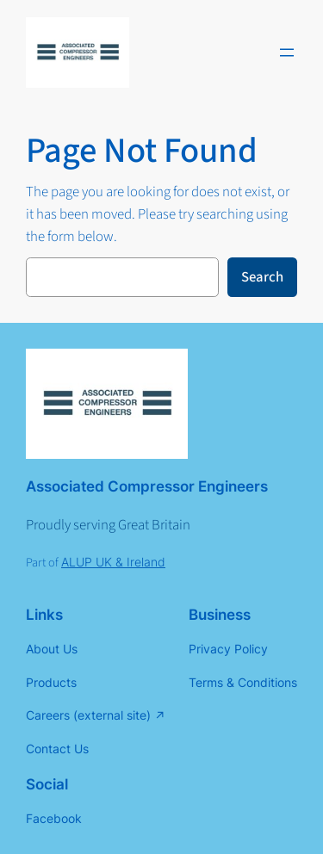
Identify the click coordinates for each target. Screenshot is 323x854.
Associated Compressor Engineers (147, 486)
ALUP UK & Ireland (113, 561)
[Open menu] (286, 52)
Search (262, 277)
